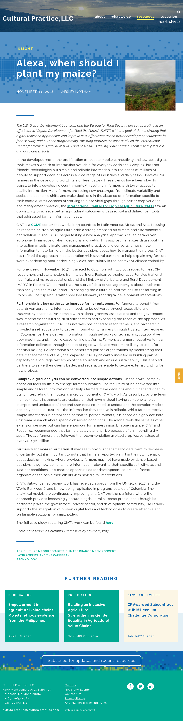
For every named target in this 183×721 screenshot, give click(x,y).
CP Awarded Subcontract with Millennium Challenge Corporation (150, 609)
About (100, 16)
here (110, 522)
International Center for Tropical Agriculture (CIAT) (110, 206)
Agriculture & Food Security (40, 551)
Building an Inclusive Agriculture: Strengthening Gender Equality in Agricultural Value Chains (88, 615)
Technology (26, 559)
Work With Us (169, 22)
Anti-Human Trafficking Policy (86, 702)
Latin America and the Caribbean (43, 555)
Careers (70, 685)
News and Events (77, 689)
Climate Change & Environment (91, 551)
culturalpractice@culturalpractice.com (31, 710)
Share (179, 376)
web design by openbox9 (80, 710)
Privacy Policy (75, 698)
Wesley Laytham (76, 92)
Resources (145, 16)
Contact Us (73, 694)
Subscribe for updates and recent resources (91, 660)
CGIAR (36, 225)
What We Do (121, 16)
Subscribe (169, 16)
